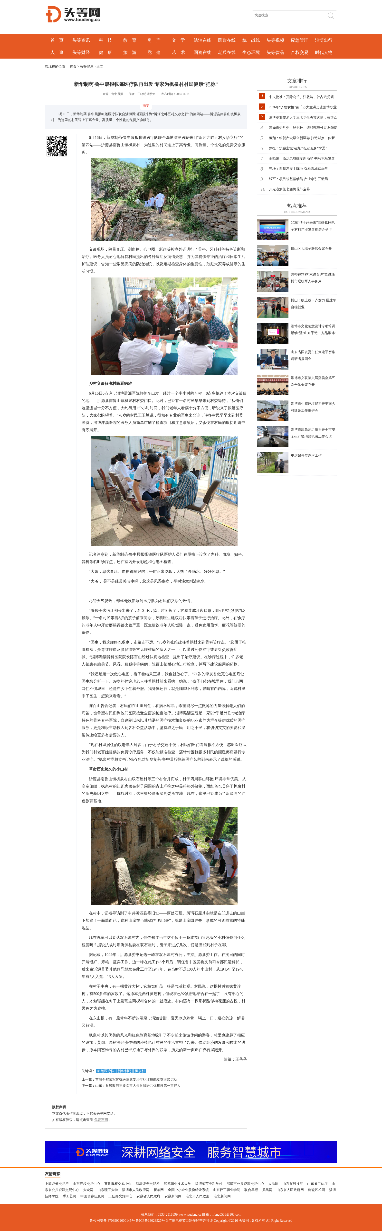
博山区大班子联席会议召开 (311, 248)
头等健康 (87, 66)
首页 (73, 66)
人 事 (57, 52)
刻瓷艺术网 (316, 1190)
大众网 (88, 1190)
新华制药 (124, 1071)
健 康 (105, 52)
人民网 (273, 1184)
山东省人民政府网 (290, 1190)
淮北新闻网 (222, 1196)
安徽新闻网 (172, 1196)
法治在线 (202, 40)
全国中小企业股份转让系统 (188, 1190)
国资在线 (202, 52)
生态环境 (251, 52)
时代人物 (324, 52)
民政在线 (227, 40)
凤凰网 (267, 1190)
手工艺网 (69, 1196)
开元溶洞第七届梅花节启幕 (289, 189)
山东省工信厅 (317, 1184)
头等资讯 (81, 40)
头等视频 (275, 40)
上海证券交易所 (57, 1184)
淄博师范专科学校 (208, 1184)
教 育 (129, 40)
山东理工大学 (107, 1190)
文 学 (178, 40)
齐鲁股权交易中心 (118, 1184)
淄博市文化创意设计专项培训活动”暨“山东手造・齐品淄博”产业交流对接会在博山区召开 (313, 333)
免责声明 (101, 1120)
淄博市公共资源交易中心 (245, 1184)
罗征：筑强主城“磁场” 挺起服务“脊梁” (298, 148)
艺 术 (178, 52)
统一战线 (251, 40)
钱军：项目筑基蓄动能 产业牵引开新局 (298, 179)
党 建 (154, 52)
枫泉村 (140, 1071)
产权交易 (299, 52)
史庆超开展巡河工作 (306, 455)
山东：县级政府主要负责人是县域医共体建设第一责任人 (138, 1085)
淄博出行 (324, 40)
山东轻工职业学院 (226, 1190)
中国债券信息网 (92, 1196)
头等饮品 (275, 52)
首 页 (57, 40)
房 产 (154, 40)
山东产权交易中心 (86, 1184)
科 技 (105, 40)
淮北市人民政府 (198, 1196)
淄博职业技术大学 (177, 1184)
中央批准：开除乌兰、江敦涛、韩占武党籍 (301, 97)
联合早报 (251, 1190)
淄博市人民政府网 (135, 1190)
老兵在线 (227, 52)
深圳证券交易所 (148, 1184)
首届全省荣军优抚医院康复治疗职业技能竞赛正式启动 (136, 1079)
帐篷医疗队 (106, 1071)
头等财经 (81, 52)
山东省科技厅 (293, 1184)
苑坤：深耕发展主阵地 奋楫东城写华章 (298, 169)
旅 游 (129, 52)
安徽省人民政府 (148, 1196)
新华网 (158, 1190)
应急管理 (299, 40)
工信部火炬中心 (120, 1196)
